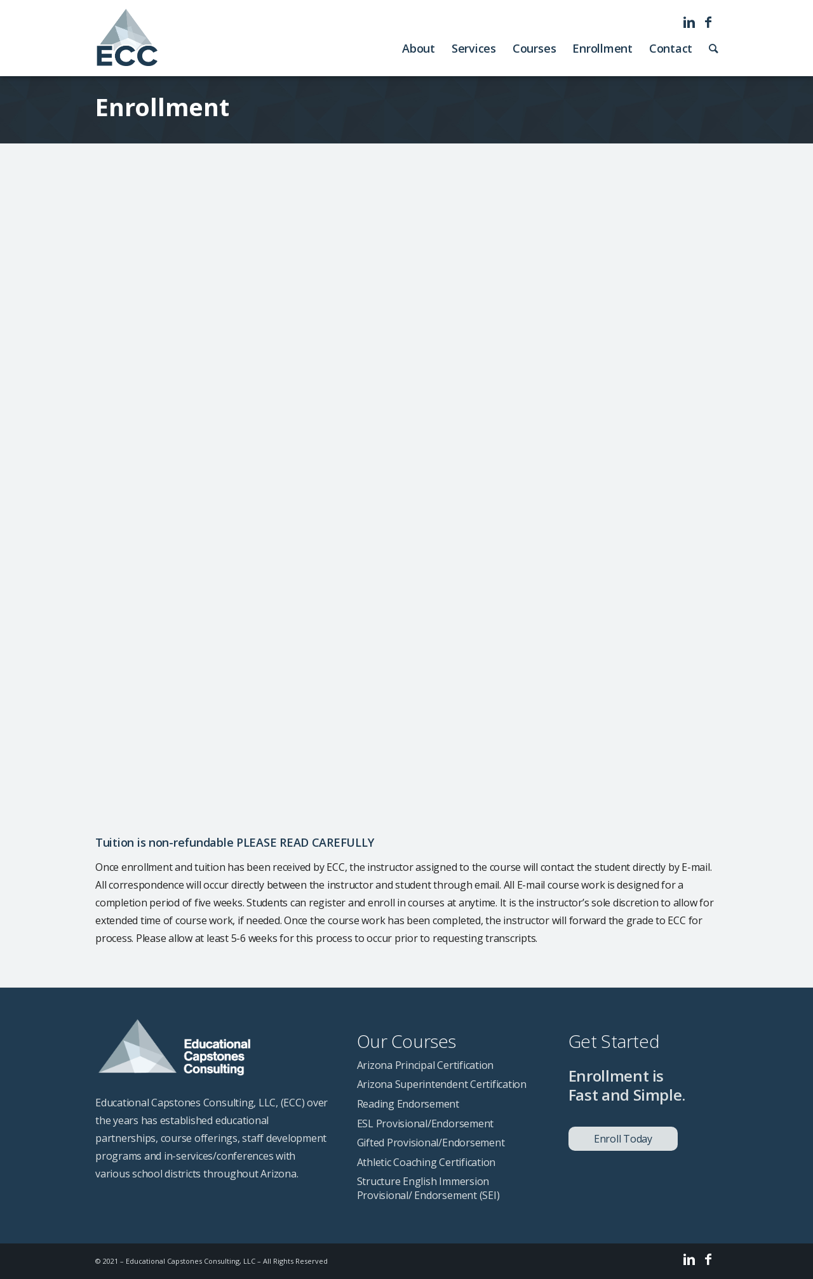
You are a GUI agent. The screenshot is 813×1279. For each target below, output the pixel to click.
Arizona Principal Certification (425, 1065)
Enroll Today (623, 1139)
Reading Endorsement (408, 1104)
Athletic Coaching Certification (426, 1162)
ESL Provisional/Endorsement (425, 1123)
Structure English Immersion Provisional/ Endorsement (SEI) (428, 1188)
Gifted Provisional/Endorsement (431, 1143)
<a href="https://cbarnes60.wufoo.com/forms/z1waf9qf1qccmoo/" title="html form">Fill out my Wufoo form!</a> (406, 487)
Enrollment (162, 106)
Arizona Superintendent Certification (442, 1084)
